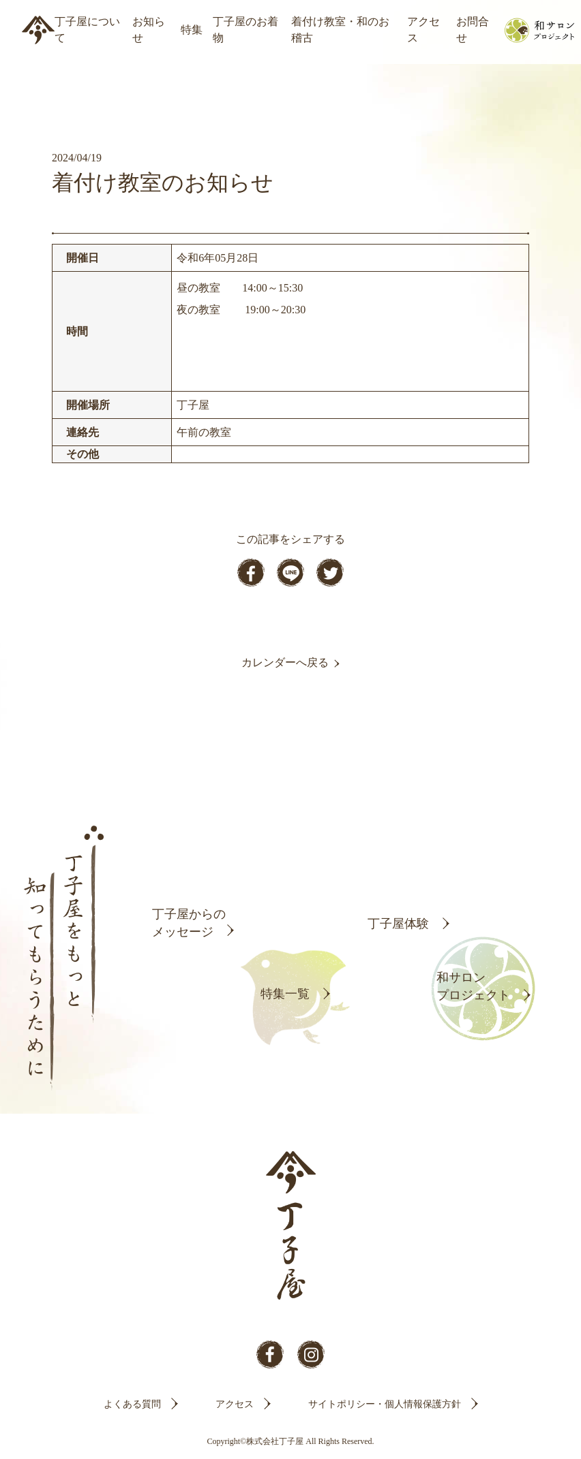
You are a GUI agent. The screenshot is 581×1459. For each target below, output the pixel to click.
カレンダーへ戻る (285, 662)
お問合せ (472, 30)
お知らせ (148, 30)
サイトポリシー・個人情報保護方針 (384, 1404)
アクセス (423, 30)
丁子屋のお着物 (245, 30)
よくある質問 (132, 1404)
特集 (192, 29)
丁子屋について (87, 30)
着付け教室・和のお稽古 (340, 30)
